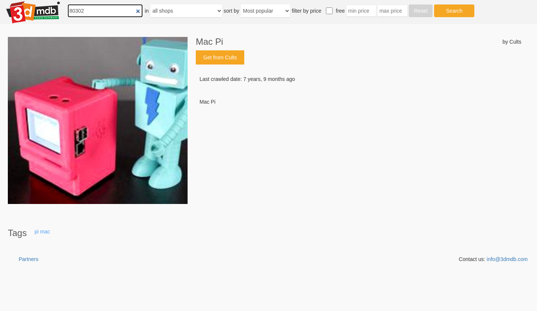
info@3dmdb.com (507, 259)
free (340, 11)
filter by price (306, 11)
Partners (28, 259)
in (147, 11)
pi (37, 232)
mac (45, 232)
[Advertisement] (358, 162)
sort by (231, 11)
